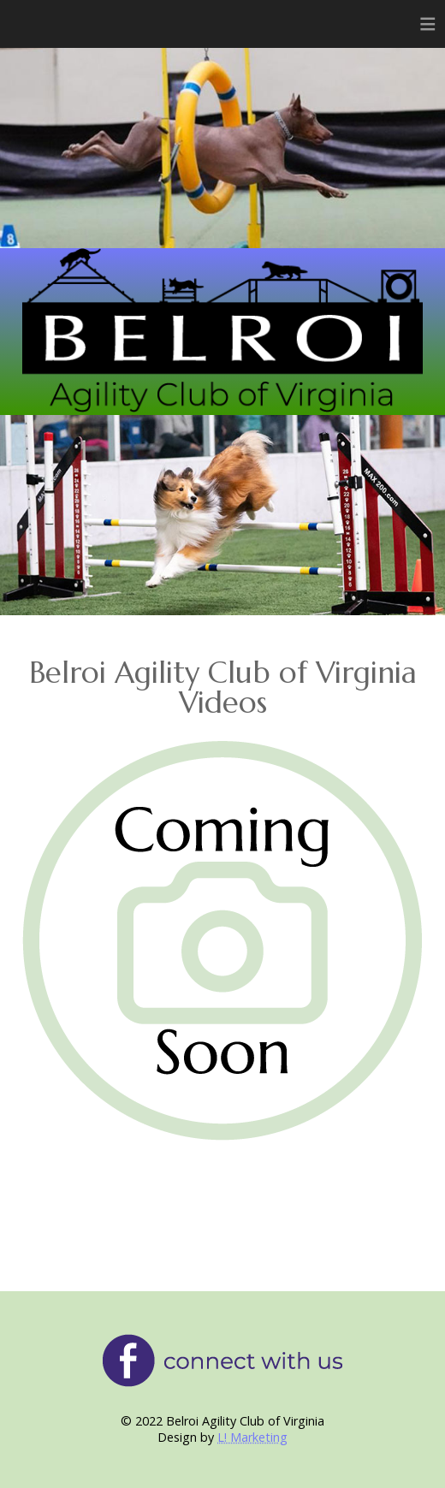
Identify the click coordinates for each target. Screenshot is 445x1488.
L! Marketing (252, 1437)
